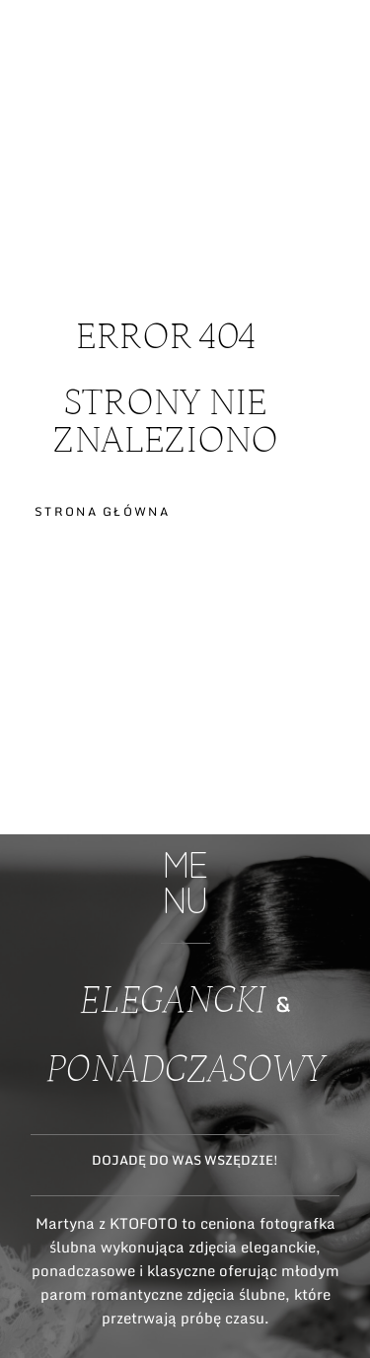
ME (337, 91)
